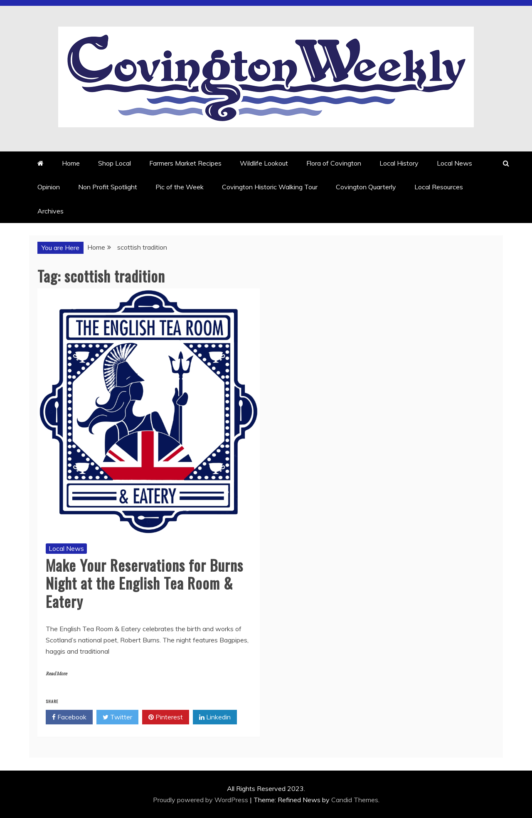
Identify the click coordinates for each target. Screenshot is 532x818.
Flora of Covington (333, 163)
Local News (454, 163)
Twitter (117, 717)
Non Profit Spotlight (107, 187)
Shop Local (114, 163)
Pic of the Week (179, 187)
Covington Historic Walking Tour (270, 187)
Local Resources (438, 187)
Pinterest (165, 717)
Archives (50, 211)
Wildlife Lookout (264, 163)
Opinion (48, 187)
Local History (399, 163)
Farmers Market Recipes (185, 163)
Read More (56, 674)
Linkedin (215, 717)
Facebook (69, 717)
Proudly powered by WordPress (201, 800)
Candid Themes (354, 800)
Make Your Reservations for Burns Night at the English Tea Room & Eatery (144, 583)
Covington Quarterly (366, 187)
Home (71, 163)
